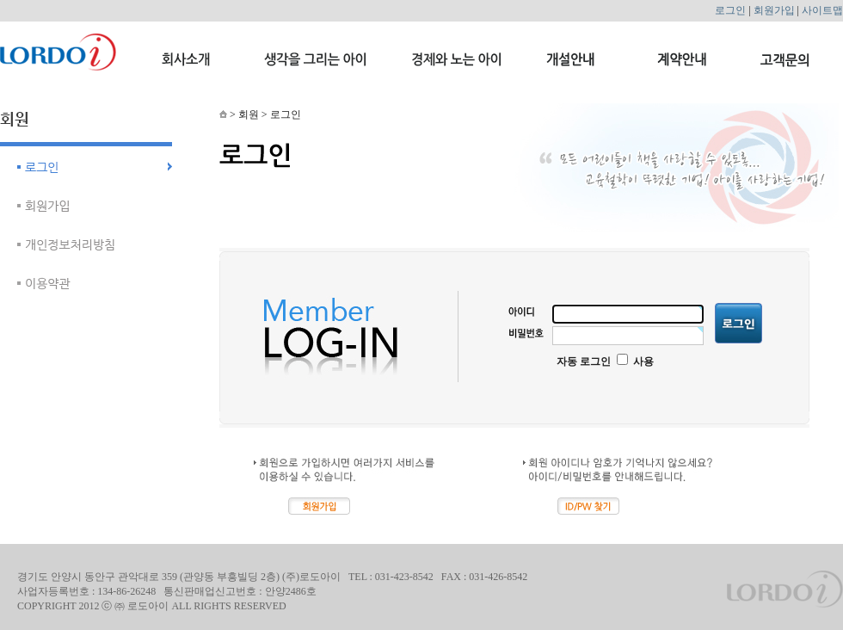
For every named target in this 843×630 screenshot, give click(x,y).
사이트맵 (822, 10)
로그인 (730, 10)
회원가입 (774, 10)
